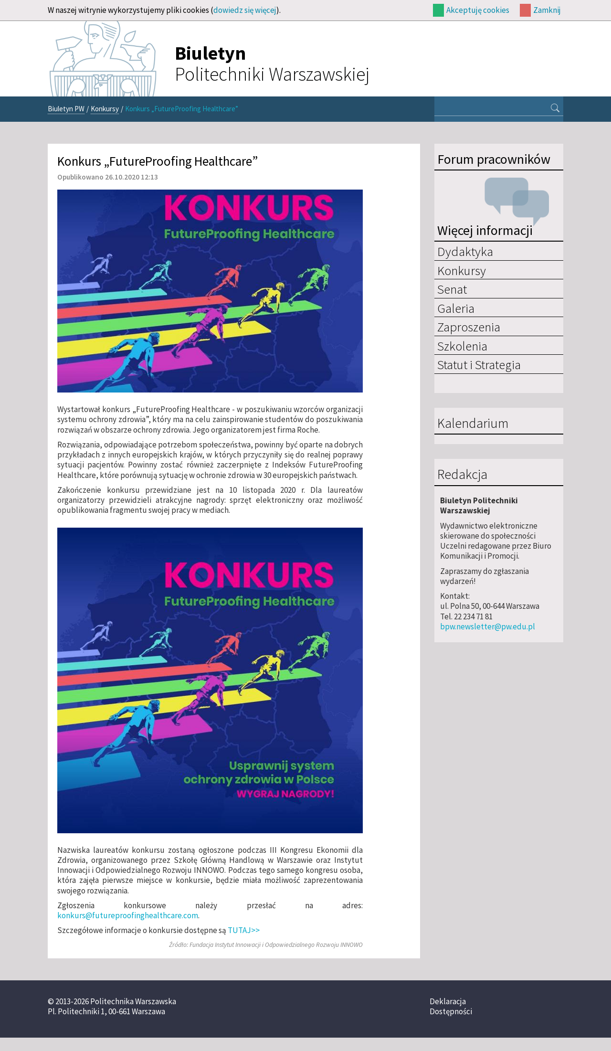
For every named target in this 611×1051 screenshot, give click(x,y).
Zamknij (547, 10)
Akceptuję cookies (477, 10)
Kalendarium (472, 423)
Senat (452, 289)
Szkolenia (462, 345)
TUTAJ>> (244, 930)
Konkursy (105, 108)
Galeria (455, 308)
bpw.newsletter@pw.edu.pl (487, 626)
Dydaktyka (465, 251)
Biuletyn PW (66, 108)
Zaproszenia (468, 326)
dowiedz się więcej (244, 10)
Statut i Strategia (479, 364)
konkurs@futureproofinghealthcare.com (127, 915)
